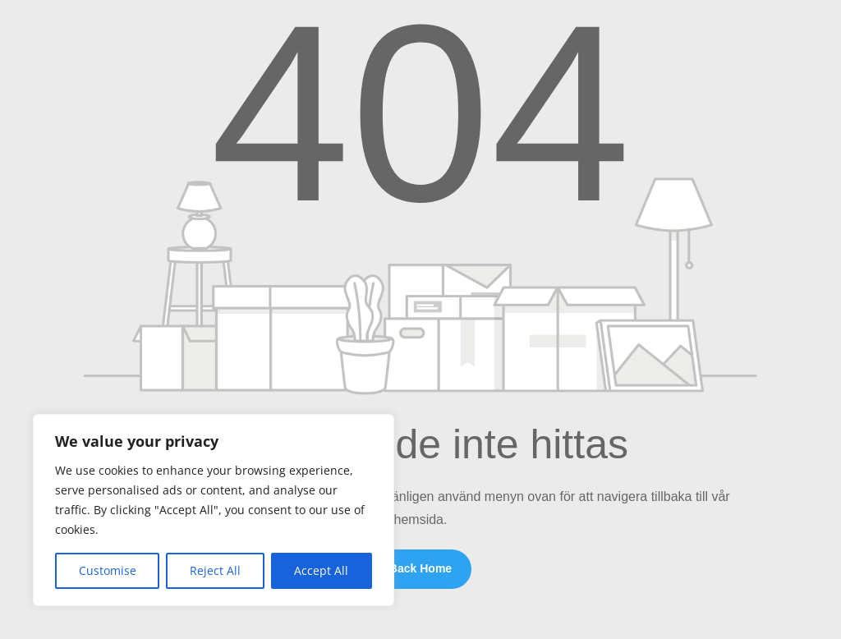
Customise (107, 570)
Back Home (420, 568)
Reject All (215, 570)
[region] (213, 510)
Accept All (321, 570)
